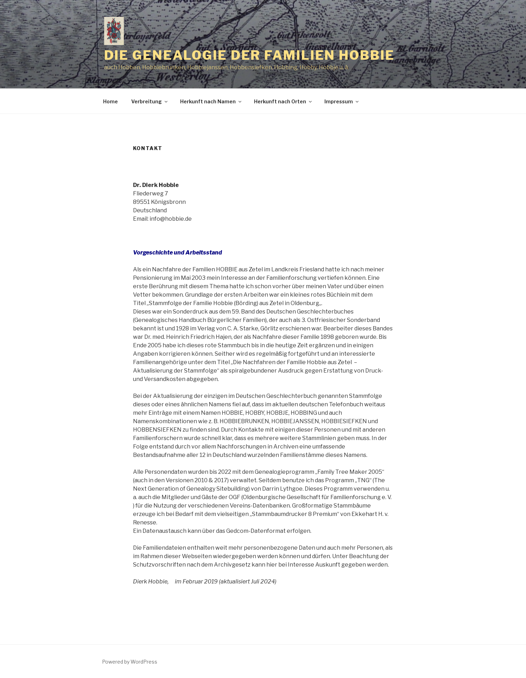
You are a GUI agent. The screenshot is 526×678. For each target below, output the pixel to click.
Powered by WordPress (129, 662)
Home (110, 101)
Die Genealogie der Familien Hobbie (249, 55)
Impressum (342, 101)
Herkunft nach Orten (283, 101)
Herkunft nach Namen (211, 101)
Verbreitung (150, 101)
